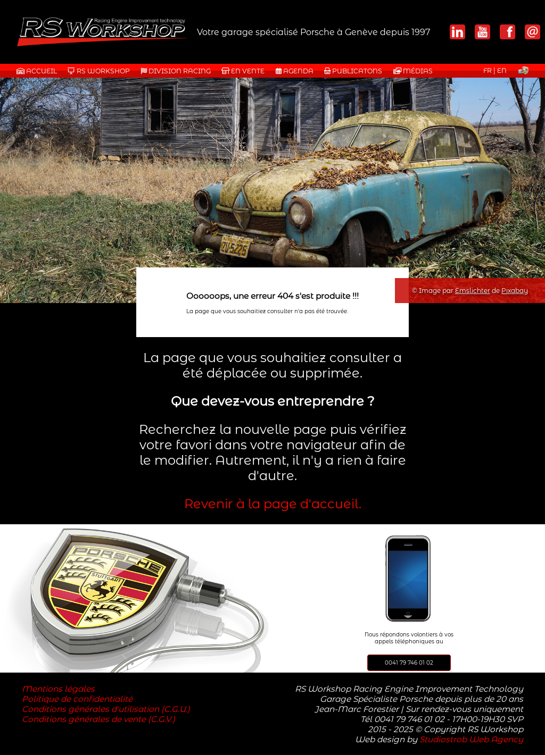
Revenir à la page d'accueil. (272, 503)
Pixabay (514, 291)
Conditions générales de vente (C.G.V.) (98, 719)
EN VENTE (243, 71)
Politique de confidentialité (77, 699)
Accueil (36, 71)
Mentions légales (58, 689)
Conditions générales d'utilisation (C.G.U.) (106, 709)
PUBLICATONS (353, 71)
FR (487, 70)
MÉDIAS (413, 71)
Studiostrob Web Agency (471, 739)
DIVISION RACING (176, 71)
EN (502, 70)
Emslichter (472, 291)
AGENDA (294, 71)
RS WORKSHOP (99, 71)
